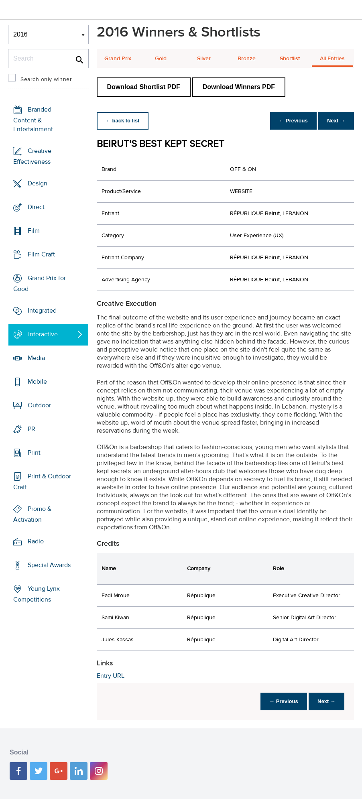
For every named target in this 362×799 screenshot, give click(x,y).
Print (34, 453)
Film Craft (41, 254)
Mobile (37, 382)
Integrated (42, 311)
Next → (335, 121)
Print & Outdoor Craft (42, 481)
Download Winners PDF (239, 86)
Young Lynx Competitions (36, 594)
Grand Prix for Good (39, 283)
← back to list (123, 121)
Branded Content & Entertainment (33, 119)
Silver (204, 58)
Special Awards (49, 565)
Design (37, 183)
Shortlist (290, 58)
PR (31, 429)
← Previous (291, 121)
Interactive (43, 334)
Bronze (247, 58)
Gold (161, 58)
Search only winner (46, 79)
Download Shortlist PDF (143, 86)
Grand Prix (117, 58)
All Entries (332, 58)
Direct (36, 207)
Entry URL (110, 676)
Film (34, 231)
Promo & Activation (32, 514)
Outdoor (39, 405)
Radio (36, 541)
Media (36, 358)
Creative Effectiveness (32, 156)
